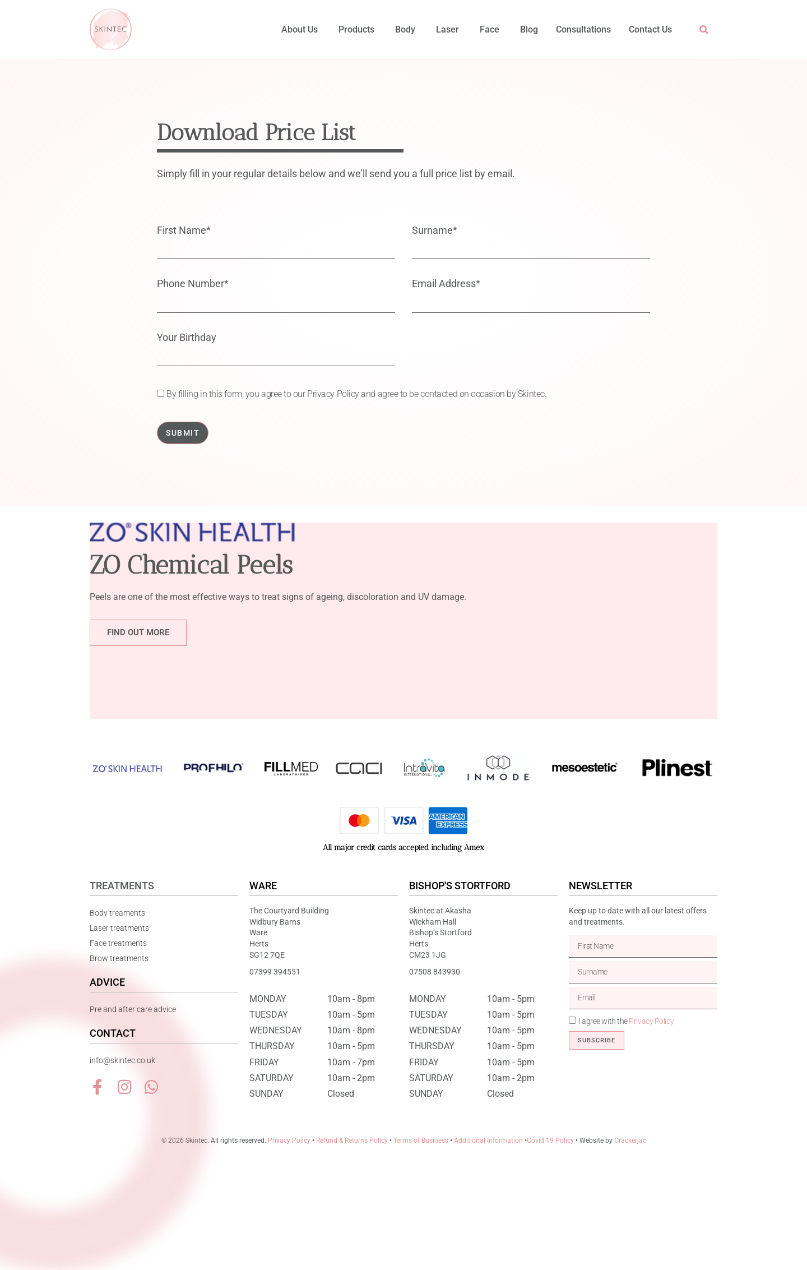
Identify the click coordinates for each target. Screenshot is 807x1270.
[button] (704, 30)
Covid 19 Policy (550, 1140)
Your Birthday (186, 337)
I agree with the (626, 1021)
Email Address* (446, 284)
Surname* (434, 230)
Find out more (138, 632)
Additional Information (488, 1140)
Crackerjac (630, 1140)
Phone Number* (193, 284)
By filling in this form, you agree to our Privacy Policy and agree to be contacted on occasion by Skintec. (356, 394)
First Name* (184, 230)
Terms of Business (420, 1140)
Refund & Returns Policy (352, 1140)
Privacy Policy (651, 1021)
